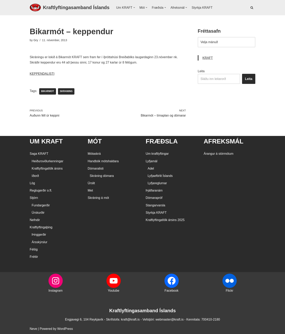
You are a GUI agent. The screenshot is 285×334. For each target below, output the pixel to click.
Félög (34, 249)
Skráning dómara (102, 176)
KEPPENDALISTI (42, 74)
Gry (35, 40)
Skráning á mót (98, 198)
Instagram (55, 290)
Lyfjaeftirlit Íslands (160, 176)
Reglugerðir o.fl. (41, 190)
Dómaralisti (96, 168)
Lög (32, 183)
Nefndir (35, 220)
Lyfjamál (151, 161)
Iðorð (35, 176)
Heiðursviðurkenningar (47, 161)
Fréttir (34, 257)
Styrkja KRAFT (202, 7)
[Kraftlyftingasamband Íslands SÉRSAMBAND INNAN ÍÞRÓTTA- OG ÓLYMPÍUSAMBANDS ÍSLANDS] (69, 8)
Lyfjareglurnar (157, 183)
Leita (201, 71)
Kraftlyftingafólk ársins (47, 168)
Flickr (229, 290)
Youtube (113, 290)
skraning (66, 91)
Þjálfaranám (154, 190)
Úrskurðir (38, 212)
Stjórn (34, 198)
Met (90, 190)
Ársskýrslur (39, 242)
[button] (134, 7)
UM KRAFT (46, 141)
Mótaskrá (94, 154)
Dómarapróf (154, 198)
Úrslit (91, 183)
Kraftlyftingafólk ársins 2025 (165, 220)
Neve (33, 329)
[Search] (251, 7)
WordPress (65, 329)
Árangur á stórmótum (218, 154)
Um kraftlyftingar (157, 154)
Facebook (171, 290)
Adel (151, 168)
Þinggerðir (39, 234)
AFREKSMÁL (223, 141)
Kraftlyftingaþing (41, 227)
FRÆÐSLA (162, 141)
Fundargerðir (41, 205)
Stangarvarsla (155, 205)
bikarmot (47, 91)
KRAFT (207, 58)
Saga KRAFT (39, 154)
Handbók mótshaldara (103, 161)
